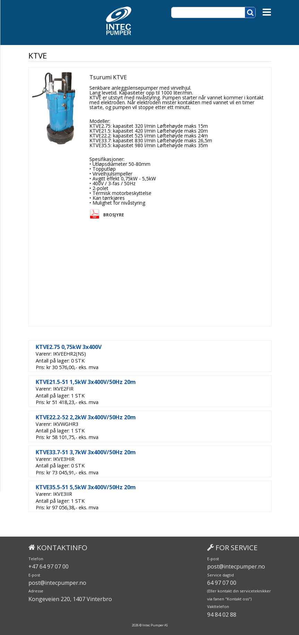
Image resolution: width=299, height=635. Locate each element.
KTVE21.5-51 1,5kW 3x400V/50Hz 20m (86, 382)
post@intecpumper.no (57, 583)
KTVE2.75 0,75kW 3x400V (69, 347)
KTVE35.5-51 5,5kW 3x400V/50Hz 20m (86, 487)
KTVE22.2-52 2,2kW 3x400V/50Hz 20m (86, 417)
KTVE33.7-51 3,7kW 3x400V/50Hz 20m (86, 452)
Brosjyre (113, 215)
